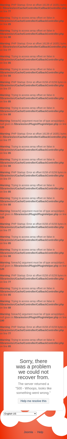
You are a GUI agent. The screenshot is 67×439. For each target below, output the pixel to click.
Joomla (28, 432)
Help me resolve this (33, 400)
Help (40, 432)
